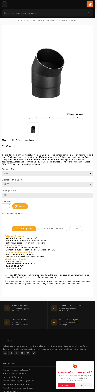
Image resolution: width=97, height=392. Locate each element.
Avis (75, 228)
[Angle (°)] (47, 195)
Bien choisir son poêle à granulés (18, 381)
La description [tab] (24, 228)
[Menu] (4, 4)
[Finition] (47, 173)
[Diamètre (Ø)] (47, 184)
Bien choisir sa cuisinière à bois (18, 388)
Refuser (84, 385)
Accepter (66, 385)
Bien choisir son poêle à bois (16, 384)
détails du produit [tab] (53, 228)
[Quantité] (5, 206)
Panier (20, 206)
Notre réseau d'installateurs (16, 373)
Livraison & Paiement (13, 377)
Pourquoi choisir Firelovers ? (16, 370)
